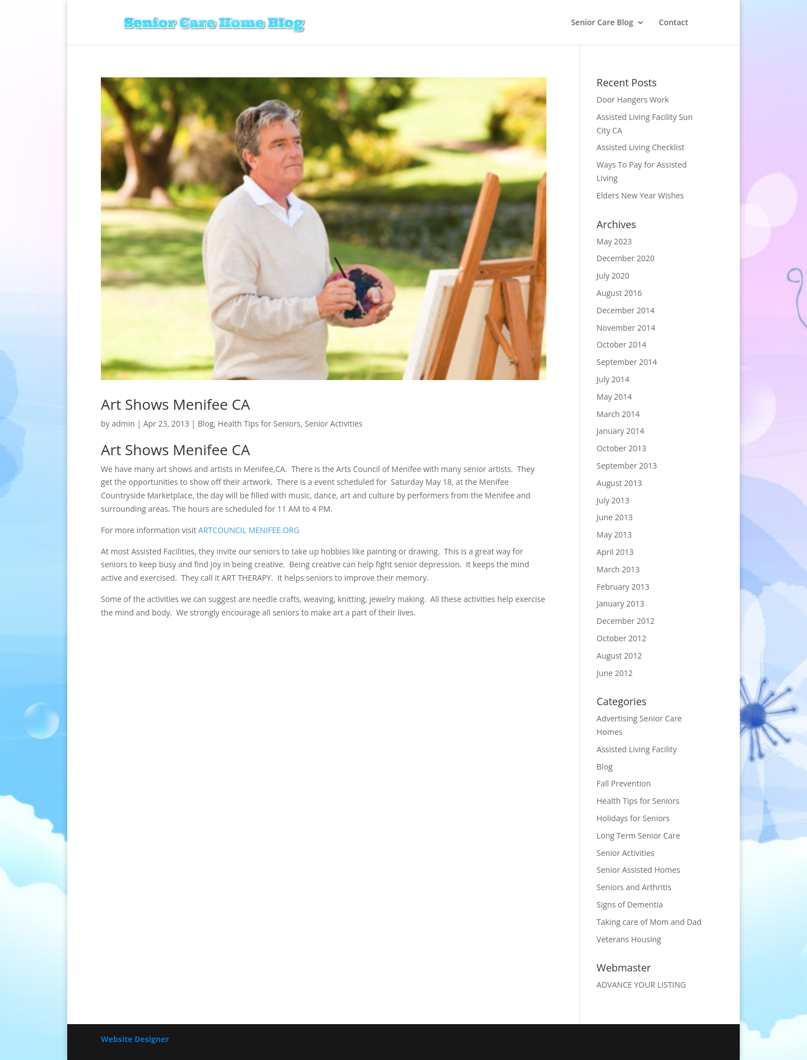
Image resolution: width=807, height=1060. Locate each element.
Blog (206, 423)
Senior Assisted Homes (638, 869)
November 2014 (626, 327)
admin (123, 423)
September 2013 (627, 465)
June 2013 (615, 517)
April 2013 (615, 552)
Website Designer (135, 1039)
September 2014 (627, 362)
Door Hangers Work (633, 99)
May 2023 (614, 241)
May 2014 (614, 396)
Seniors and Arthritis (634, 887)
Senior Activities (334, 423)
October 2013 (622, 448)
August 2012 (619, 655)
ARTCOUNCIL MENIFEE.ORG (248, 530)
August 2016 (619, 293)
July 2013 (613, 500)
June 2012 (615, 673)
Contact (673, 22)
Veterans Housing (629, 939)
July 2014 (613, 379)
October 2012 (622, 638)
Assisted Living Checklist (641, 147)
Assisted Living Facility (637, 749)
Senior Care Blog (602, 22)
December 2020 (626, 258)
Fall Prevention (624, 783)
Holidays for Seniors (633, 818)
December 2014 (626, 310)
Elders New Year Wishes (640, 195)
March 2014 (618, 414)
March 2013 (618, 569)
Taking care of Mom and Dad (649, 921)
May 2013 (614, 534)
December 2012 (626, 620)
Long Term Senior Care (638, 835)
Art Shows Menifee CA (175, 404)
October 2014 (622, 344)
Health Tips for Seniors (259, 423)
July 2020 (613, 275)
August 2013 (619, 483)
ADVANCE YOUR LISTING (641, 984)
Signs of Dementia (630, 904)
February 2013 (623, 586)
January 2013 (620, 603)
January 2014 (620, 430)
